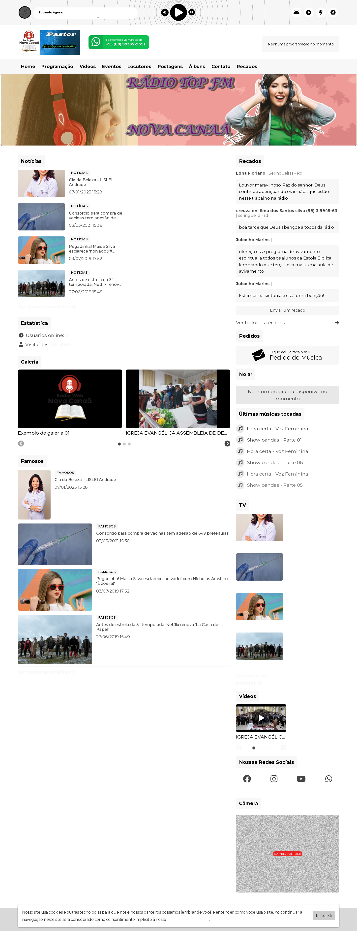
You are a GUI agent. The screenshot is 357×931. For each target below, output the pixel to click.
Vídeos (88, 66)
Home (28, 66)
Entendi (324, 915)
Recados (247, 66)
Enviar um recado (287, 310)
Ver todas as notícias (47, 307)
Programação (57, 66)
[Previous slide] (21, 443)
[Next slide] (227, 443)
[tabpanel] (70, 403)
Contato (220, 66)
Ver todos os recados (287, 323)
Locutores (139, 66)
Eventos (111, 66)
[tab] (119, 444)
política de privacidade (188, 919)
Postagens (170, 66)
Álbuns (197, 66)
